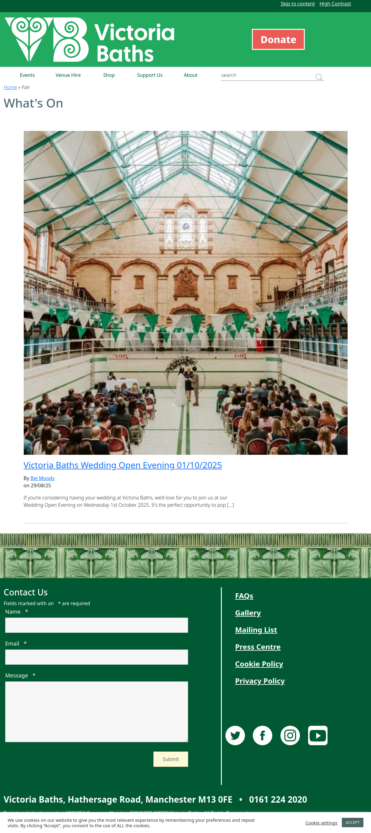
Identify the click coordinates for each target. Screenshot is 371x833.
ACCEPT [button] (352, 822)
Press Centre (258, 647)
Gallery (248, 613)
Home (10, 87)
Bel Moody (42, 478)
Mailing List (256, 630)
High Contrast (335, 3)
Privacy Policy (260, 681)
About (191, 75)
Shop (109, 75)
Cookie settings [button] (321, 822)
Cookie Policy (259, 664)
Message (20, 675)
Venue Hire (68, 75)
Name (16, 611)
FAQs (244, 596)
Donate (278, 39)
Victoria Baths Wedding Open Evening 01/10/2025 (123, 465)
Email (16, 643)
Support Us (150, 75)
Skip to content (298, 3)
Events (27, 75)
